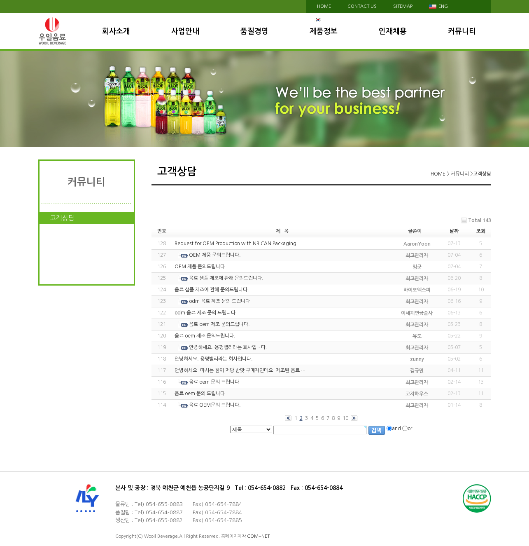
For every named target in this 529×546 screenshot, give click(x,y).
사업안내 (185, 31)
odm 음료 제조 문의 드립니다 (219, 301)
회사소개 (116, 31)
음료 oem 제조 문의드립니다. (219, 324)
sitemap (402, 6)
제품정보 (324, 31)
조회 (480, 231)
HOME (324, 6)
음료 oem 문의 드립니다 (214, 382)
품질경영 (254, 31)
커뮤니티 (462, 31)
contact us (362, 6)
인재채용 (393, 31)
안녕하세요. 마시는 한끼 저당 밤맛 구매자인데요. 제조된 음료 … (240, 370)
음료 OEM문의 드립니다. (215, 405)
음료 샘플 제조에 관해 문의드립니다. (226, 278)
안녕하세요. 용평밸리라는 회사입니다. (228, 347)
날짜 (454, 231)
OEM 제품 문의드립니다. (215, 255)
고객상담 (62, 218)
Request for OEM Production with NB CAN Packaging (235, 243)
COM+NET (258, 536)
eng (438, 6)
